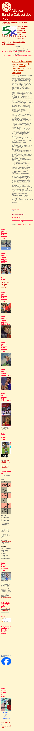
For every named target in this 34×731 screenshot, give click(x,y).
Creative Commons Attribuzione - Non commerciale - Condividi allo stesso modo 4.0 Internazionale (5, 464)
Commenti (5, 621)
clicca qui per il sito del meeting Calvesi (5, 285)
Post (4, 618)
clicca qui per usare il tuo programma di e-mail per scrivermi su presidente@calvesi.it (16, 52)
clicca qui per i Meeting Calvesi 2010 (6, 725)
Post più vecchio (28, 220)
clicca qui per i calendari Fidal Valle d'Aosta (5, 610)
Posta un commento (16, 217)
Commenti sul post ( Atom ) (24, 224)
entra (8, 23)
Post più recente (16, 220)
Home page (22, 220)
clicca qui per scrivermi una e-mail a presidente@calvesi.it (17, 55)
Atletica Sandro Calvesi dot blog (16, 14)
